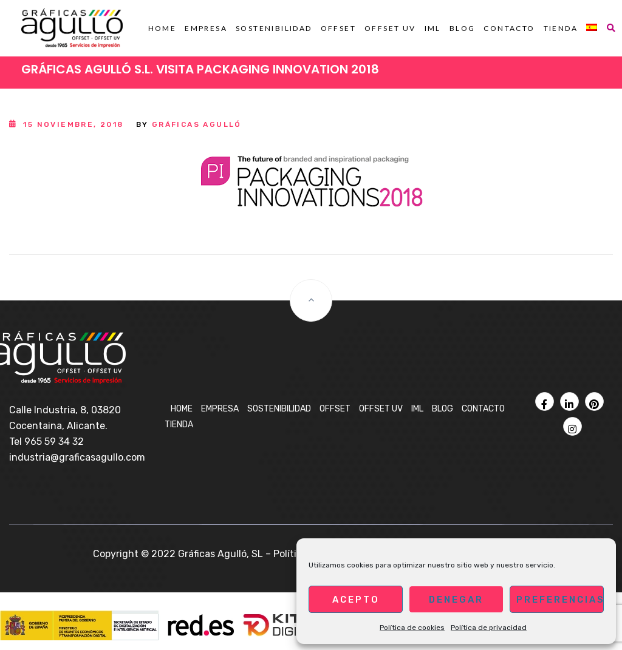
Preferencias (560, 599)
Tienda (561, 28)
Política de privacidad (489, 627)
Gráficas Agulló (197, 124)
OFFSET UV (390, 28)
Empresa (206, 28)
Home (162, 28)
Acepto (356, 599)
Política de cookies (412, 627)
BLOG (462, 28)
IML (433, 28)
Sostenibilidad (274, 28)
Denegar (456, 599)
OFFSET (338, 28)
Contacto (509, 28)
